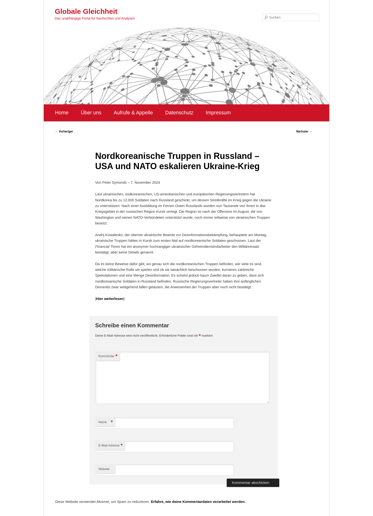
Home (62, 113)
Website (104, 469)
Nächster (304, 131)
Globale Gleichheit (86, 11)
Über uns (91, 113)
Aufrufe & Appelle (133, 113)
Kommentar (108, 356)
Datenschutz (179, 113)
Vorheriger (64, 131)
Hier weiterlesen (109, 299)
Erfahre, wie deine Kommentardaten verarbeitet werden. (198, 502)
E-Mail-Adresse (110, 445)
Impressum (218, 113)
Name (105, 422)
